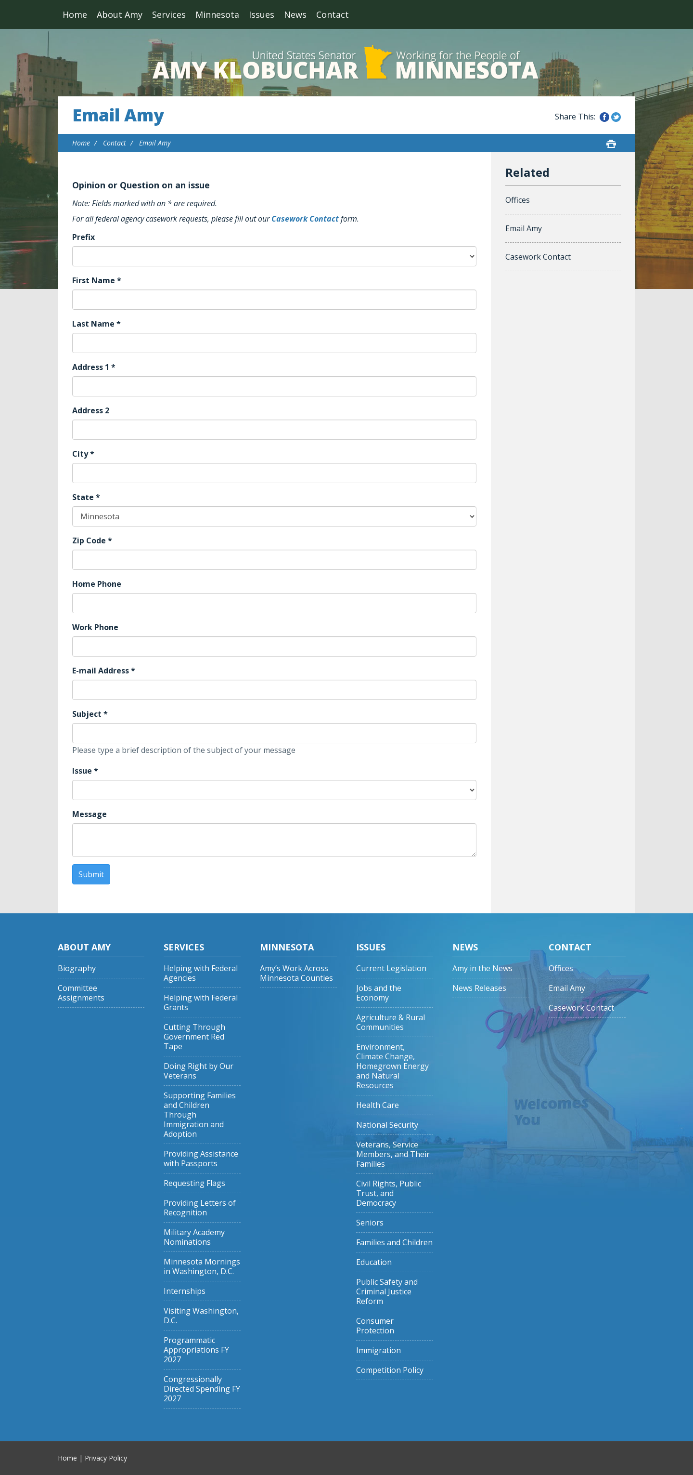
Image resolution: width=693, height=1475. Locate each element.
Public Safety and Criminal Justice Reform (387, 1291)
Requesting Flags (194, 1183)
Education (374, 1262)
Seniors (370, 1223)
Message (89, 814)
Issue (85, 770)
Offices (517, 200)
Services (169, 14)
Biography (77, 968)
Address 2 (90, 410)
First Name (96, 280)
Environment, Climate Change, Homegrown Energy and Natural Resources (392, 1066)
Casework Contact (305, 218)
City (83, 453)
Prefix (83, 237)
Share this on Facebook (604, 117)
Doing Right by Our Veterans (198, 1071)
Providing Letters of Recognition (200, 1208)
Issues (261, 14)
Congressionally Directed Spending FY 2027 (202, 1389)
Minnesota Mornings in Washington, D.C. (202, 1267)
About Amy (119, 14)
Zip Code (92, 540)
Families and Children (394, 1243)
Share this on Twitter (616, 117)
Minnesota (217, 14)
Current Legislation (391, 968)
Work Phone (95, 627)
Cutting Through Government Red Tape (194, 1037)
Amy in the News (482, 968)
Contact (332, 14)
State (86, 497)
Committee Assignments (81, 993)
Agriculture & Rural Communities (390, 1022)
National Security (387, 1125)
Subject (90, 714)
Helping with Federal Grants (201, 1003)
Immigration (378, 1350)
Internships (184, 1291)
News (295, 14)
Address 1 (94, 367)
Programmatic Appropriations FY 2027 (196, 1350)
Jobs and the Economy (378, 993)
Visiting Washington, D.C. (201, 1316)
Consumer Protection (375, 1326)
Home (75, 14)
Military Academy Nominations (194, 1237)
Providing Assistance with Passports (201, 1159)
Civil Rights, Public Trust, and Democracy (388, 1193)
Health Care (377, 1105)
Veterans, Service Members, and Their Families (393, 1154)
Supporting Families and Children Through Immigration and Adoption (200, 1115)
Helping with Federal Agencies (201, 973)
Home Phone (96, 584)
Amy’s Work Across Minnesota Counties (296, 973)
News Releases (479, 988)
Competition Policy (390, 1370)
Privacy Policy (106, 1457)
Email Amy (118, 115)
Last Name (96, 323)
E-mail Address (103, 670)
